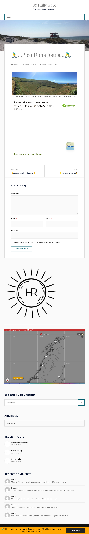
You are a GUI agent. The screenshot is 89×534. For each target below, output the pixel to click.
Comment (15, 193)
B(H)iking (45, 64)
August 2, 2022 (30, 64)
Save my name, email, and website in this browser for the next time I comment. (37, 242)
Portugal (53, 64)
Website (14, 230)
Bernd (15, 64)
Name (14, 219)
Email (49, 219)
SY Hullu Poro (44, 4)
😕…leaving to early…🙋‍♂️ (68, 173)
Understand (75, 530)
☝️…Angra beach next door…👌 (23, 173)
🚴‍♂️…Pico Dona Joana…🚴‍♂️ (41, 54)
